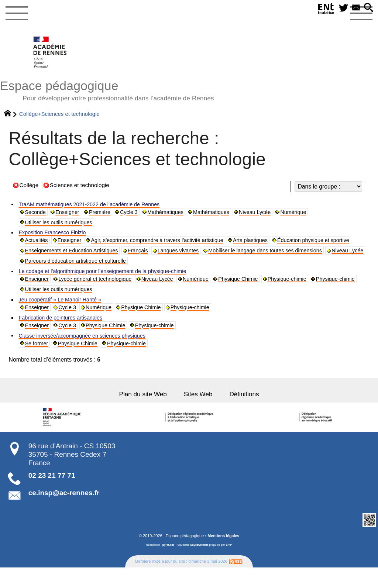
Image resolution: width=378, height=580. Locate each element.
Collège (29, 186)
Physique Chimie (256, 285)
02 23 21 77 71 (51, 488)
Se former (38, 354)
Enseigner (71, 214)
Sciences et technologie (80, 186)
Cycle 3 (136, 214)
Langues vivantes (280, 255)
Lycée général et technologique (101, 285)
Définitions (247, 406)
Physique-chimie (309, 285)
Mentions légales (223, 548)
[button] (368, 8)
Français (237, 255)
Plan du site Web (141, 406)
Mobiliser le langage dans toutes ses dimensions (87, 266)
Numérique (314, 214)
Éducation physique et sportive (64, 255)
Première (105, 214)
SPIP (229, 557)
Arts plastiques (270, 244)
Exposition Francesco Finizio (56, 235)
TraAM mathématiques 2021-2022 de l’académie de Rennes (96, 205)
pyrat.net (168, 557)
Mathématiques (176, 214)
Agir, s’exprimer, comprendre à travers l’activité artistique (168, 244)
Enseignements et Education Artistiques (165, 255)
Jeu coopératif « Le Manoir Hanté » (64, 307)
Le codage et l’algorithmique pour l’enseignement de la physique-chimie (111, 277)
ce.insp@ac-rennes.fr (64, 506)
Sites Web (199, 406)
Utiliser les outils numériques (62, 225)
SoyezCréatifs (199, 557)
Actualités (37, 244)
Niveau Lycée (272, 214)
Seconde (36, 214)
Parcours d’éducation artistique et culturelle (260, 266)
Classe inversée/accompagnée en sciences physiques (88, 345)
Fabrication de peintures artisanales (65, 326)
